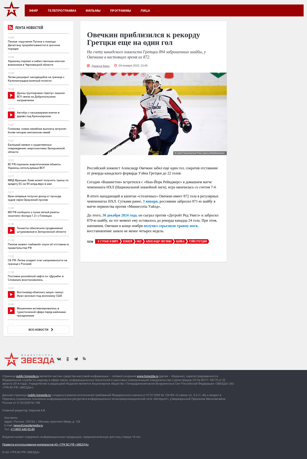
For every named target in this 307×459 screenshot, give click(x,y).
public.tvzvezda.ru (27, 376)
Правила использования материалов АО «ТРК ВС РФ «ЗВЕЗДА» (45, 444)
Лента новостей (25, 28)
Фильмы (93, 10)
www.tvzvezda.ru (147, 376)
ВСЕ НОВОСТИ (41, 329)
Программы (120, 10)
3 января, (151, 201)
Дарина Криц (100, 66)
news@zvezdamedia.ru (28, 425)
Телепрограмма (62, 10)
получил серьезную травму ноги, (171, 226)
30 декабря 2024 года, (120, 215)
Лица (145, 10)
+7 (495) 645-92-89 (23, 429)
